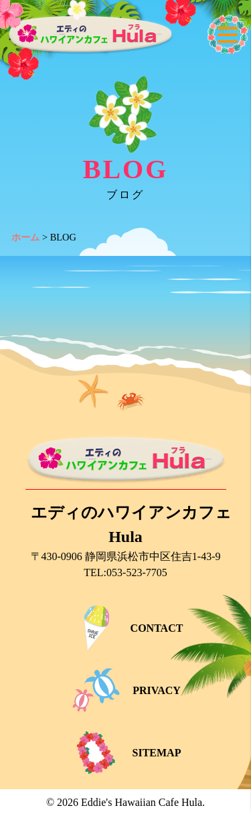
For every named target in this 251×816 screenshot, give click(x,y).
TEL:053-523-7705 (125, 572)
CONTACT (125, 628)
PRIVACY (125, 690)
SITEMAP (125, 752)
